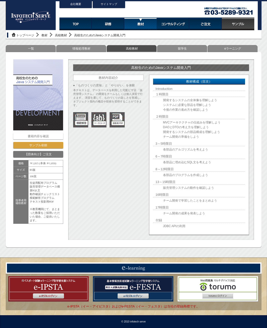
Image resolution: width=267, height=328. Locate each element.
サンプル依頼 (38, 145)
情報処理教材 (81, 48)
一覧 (31, 48)
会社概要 (75, 4)
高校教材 (61, 35)
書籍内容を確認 (38, 136)
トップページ (25, 35)
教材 (44, 35)
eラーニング (232, 48)
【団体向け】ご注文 (38, 154)
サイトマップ (109, 4)
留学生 (182, 48)
